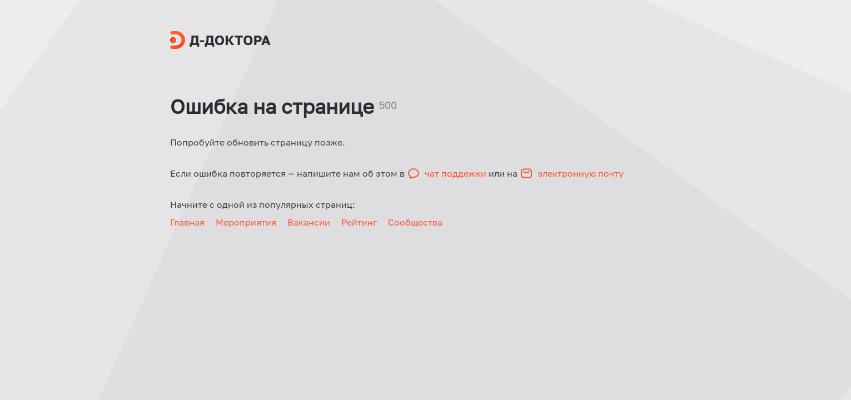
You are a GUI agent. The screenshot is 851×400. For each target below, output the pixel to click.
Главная (187, 222)
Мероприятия (246, 222)
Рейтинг (359, 222)
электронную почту (581, 173)
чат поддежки (457, 173)
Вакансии (308, 222)
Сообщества (415, 222)
